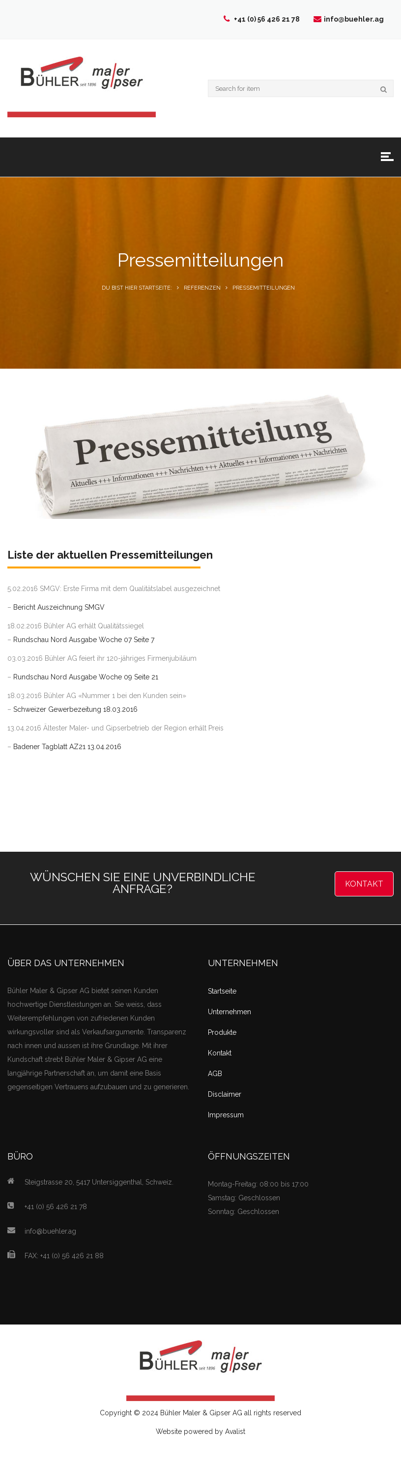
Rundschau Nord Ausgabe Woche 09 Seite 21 (85, 677)
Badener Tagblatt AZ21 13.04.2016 (67, 747)
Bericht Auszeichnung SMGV (59, 607)
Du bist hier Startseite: (137, 288)
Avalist (235, 1431)
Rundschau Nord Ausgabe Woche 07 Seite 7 (83, 640)
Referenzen (202, 288)
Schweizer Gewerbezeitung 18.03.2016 (75, 709)
